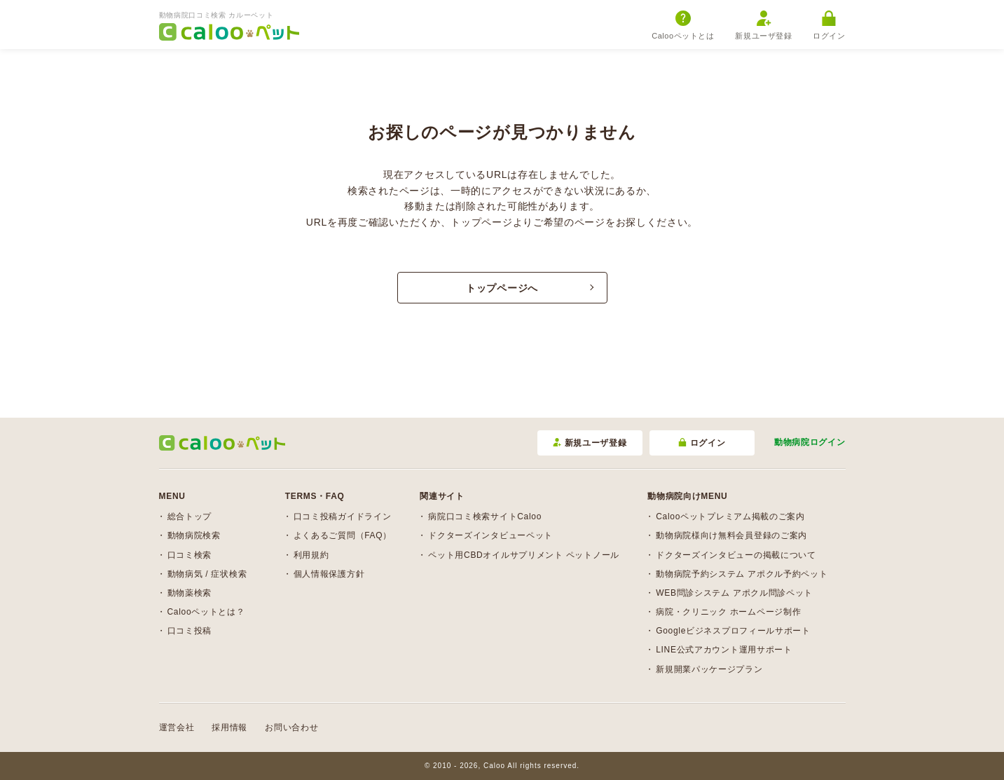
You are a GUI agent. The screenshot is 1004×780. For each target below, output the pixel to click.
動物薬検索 (189, 593)
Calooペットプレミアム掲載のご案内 (730, 516)
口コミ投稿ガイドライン (343, 516)
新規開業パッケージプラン (709, 669)
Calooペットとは (683, 25)
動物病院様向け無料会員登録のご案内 (731, 535)
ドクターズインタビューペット (490, 535)
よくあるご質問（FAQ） (343, 535)
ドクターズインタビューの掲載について (736, 555)
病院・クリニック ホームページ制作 (728, 612)
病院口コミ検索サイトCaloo (485, 516)
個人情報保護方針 (329, 574)
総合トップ (189, 516)
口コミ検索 (189, 555)
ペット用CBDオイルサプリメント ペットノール (523, 555)
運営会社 (177, 727)
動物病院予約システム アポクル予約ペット (741, 574)
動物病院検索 (194, 535)
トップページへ (502, 288)
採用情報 (229, 727)
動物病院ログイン (810, 442)
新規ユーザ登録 (763, 25)
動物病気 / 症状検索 (207, 574)
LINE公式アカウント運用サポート (724, 650)
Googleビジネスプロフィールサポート (733, 631)
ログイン (829, 25)
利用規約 (311, 555)
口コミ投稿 (189, 631)
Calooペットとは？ (206, 612)
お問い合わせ (291, 727)
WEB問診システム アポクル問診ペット (734, 593)
